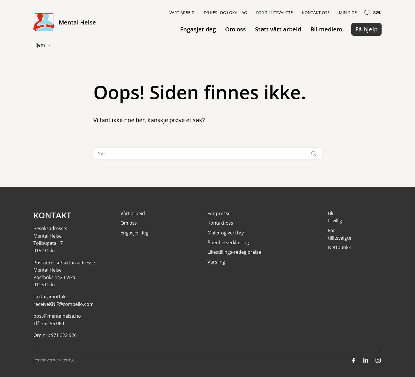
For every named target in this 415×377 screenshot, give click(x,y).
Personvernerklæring (53, 360)
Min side (348, 12)
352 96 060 (52, 323)
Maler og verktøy (225, 233)
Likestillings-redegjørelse (234, 252)
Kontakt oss (316, 12)
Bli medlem (326, 29)
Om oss (235, 29)
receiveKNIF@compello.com (63, 304)
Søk (373, 12)
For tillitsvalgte (274, 12)
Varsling (216, 262)
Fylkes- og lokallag (225, 12)
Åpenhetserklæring (228, 242)
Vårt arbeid (182, 12)
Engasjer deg (198, 29)
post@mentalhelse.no (57, 316)
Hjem (39, 45)
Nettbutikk (339, 247)
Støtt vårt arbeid (278, 29)
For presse (219, 213)
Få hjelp (366, 29)
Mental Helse (77, 22)
